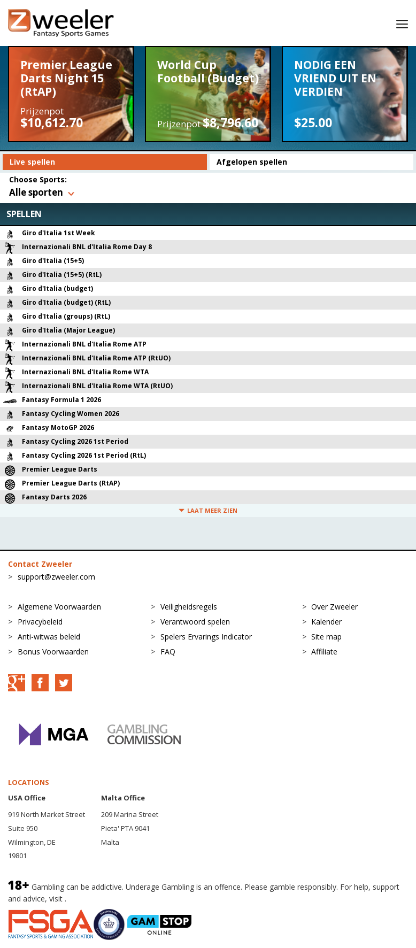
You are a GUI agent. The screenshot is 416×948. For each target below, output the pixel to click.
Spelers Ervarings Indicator (206, 636)
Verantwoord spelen (195, 621)
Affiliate (324, 651)
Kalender (326, 621)
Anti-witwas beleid (49, 636)
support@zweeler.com (56, 577)
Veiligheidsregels (188, 607)
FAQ (167, 651)
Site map (326, 636)
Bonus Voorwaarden (53, 651)
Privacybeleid (40, 621)
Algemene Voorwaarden (59, 607)
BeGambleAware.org (104, 898)
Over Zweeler (334, 607)
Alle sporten (36, 192)
